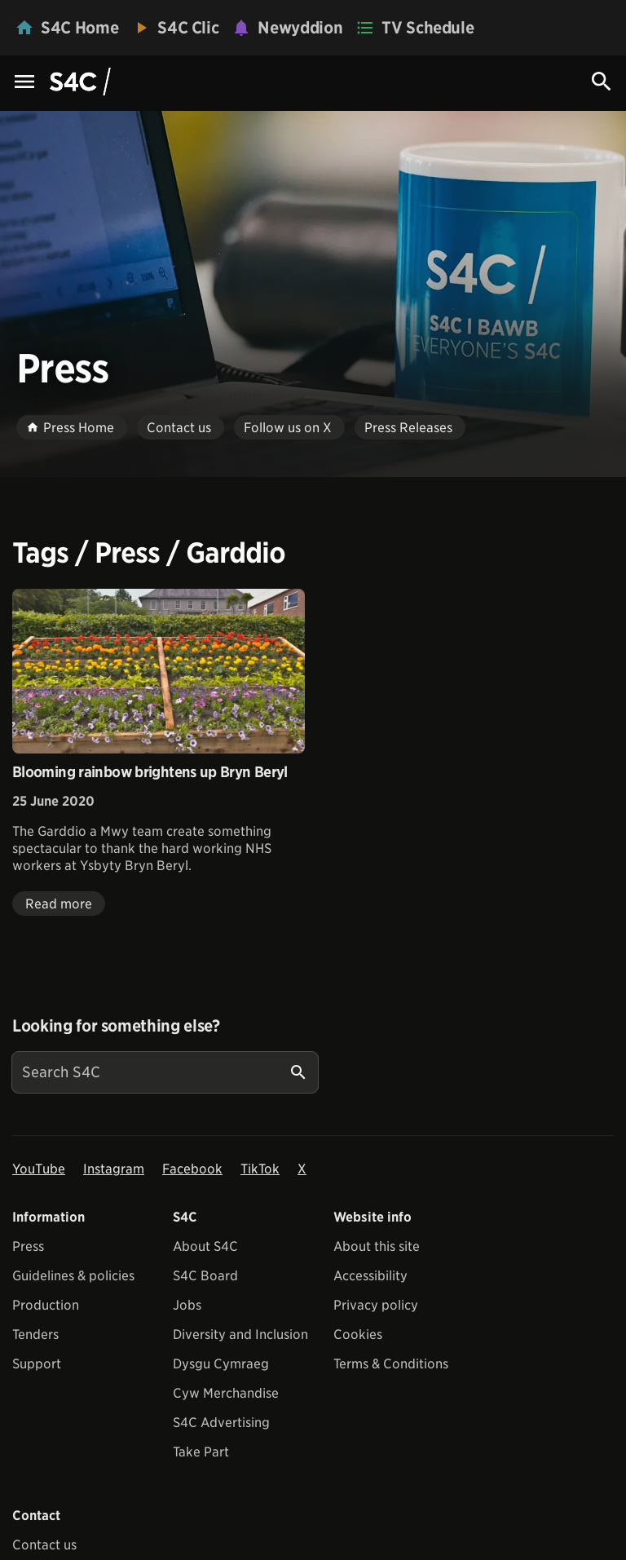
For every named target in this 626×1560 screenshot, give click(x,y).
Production (45, 1305)
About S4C (205, 1246)
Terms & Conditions (390, 1364)
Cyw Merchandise (226, 1393)
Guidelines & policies (73, 1276)
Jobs (187, 1305)
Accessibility (370, 1276)
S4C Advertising (221, 1422)
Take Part (201, 1452)
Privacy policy (375, 1305)
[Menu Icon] (24, 82)
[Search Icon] (602, 81)
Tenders (35, 1334)
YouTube (38, 1169)
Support (36, 1364)
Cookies (357, 1334)
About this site (376, 1246)
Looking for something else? (116, 1026)
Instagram (113, 1169)
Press (28, 1246)
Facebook (192, 1169)
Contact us (44, 1545)
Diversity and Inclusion (240, 1334)
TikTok (260, 1169)
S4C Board (205, 1276)
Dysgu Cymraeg (221, 1364)
